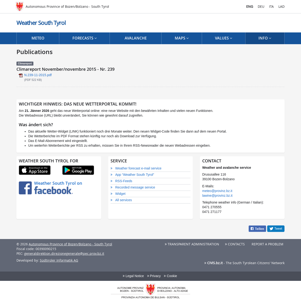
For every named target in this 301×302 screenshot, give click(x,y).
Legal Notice (133, 276)
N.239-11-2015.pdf (38, 75)
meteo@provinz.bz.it (217, 191)
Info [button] (264, 38)
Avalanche (136, 38)
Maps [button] (182, 38)
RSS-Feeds (123, 181)
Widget (120, 194)
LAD (281, 6)
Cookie (170, 276)
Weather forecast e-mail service (138, 168)
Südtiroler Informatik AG (59, 260)
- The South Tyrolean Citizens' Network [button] (244, 263)
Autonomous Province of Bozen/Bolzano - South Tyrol (70, 244)
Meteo (38, 38)
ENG (249, 6)
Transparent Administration (192, 244)
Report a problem (267, 244)
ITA (271, 6)
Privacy (154, 276)
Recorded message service (135, 187)
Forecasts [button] (84, 38)
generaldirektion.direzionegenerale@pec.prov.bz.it (64, 253)
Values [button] (223, 38)
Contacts (235, 244)
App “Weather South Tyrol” (134, 174)
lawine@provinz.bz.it (217, 195)
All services (123, 200)
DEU (261, 6)
